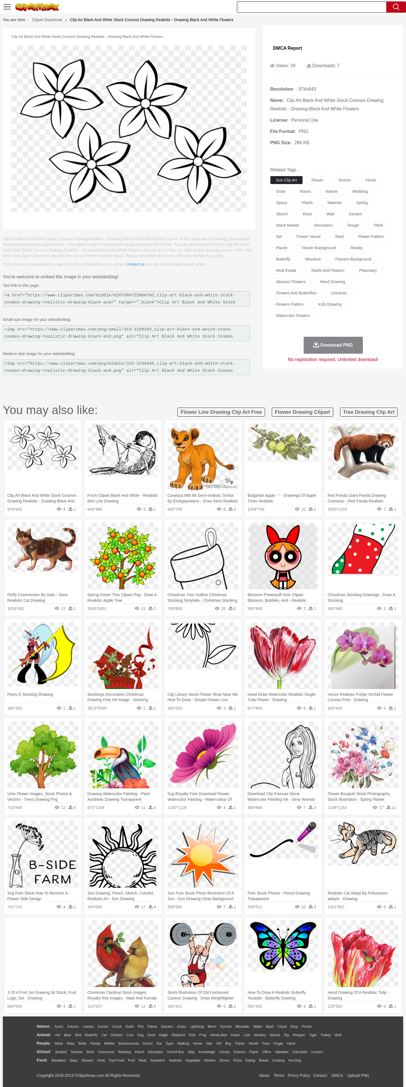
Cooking (278, 1060)
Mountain (242, 1027)
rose (307, 214)
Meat (142, 1060)
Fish (192, 1035)
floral (371, 180)
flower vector (309, 236)
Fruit (131, 1060)
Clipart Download (47, 20)
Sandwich (157, 1060)
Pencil (139, 1052)
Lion (247, 1035)
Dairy (74, 1060)
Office (266, 1052)
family (95, 1044)
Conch (117, 1027)
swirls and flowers (327, 270)
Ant (57, 1035)
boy (228, 1044)
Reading (124, 1052)
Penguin (299, 1035)
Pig (286, 1035)
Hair (209, 1044)
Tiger (313, 1035)
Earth (130, 1027)
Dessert (87, 1060)
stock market (287, 225)
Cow (130, 1035)
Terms (279, 1075)
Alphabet (281, 1052)
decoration (323, 225)
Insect (235, 1035)
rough (353, 225)
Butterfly (91, 1035)
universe (339, 293)
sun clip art (286, 180)
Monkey (260, 1035)
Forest (306, 1027)
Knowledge (206, 1052)
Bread (263, 1060)
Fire (141, 1027)
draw (280, 191)
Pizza (237, 1060)
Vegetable (192, 1060)
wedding (360, 191)
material (335, 202)
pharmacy (368, 270)
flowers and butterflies (296, 293)
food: (42, 1060)
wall (330, 214)
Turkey (326, 1035)
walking (183, 1044)
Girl (219, 1044)
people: (44, 1043)
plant (378, 225)
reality (356, 248)
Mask (59, 1044)
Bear (67, 1035)
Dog (140, 1035)
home (197, 1044)
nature (331, 191)
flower (317, 180)
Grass (181, 1027)
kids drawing (329, 304)
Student (61, 1052)
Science (239, 1052)
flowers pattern (290, 304)
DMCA (337, 1075)
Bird (78, 1035)
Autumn (73, 1027)
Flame (152, 1027)
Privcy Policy (299, 1075)
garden (355, 214)
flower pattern (371, 236)
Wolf (338, 1035)
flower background (319, 248)
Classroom (106, 1052)
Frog (202, 1035)
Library (224, 1052)
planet (281, 248)
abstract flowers (290, 281)
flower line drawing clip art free (221, 412)
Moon (212, 1027)
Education (155, 1052)
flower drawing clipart (302, 412)
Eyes (169, 1044)
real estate (286, 270)
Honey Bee (218, 1035)
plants (307, 202)
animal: (44, 1035)
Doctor (148, 1044)
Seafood (175, 1060)
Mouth (253, 1044)
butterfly (283, 259)
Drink (101, 1060)
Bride (82, 1044)
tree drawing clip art (368, 412)
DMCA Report (287, 48)
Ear (159, 1044)
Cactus (103, 1027)
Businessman (129, 1044)
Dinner (225, 1060)
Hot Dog (294, 1060)
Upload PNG (358, 1075)
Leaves (88, 1027)
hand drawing (332, 281)
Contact (320, 1075)
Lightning (197, 1027)
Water (257, 1027)
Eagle (163, 1035)
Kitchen (210, 1060)
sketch (282, 214)
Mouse (275, 1035)
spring (361, 202)
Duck (151, 1035)
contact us (135, 264)
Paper (253, 1052)
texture (344, 180)
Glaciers (167, 1027)
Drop (294, 1027)
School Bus (175, 1052)
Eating (250, 1060)
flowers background (353, 259)
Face (266, 1044)
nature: (43, 1026)
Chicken (117, 1035)
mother (109, 1044)
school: (44, 1051)
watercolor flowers (293, 315)
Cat (104, 1035)
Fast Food (116, 1060)
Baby (70, 1044)
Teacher (77, 1052)
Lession (317, 1052)
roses (305, 191)
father (240, 1044)
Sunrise (226, 1027)
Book (90, 1052)
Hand (291, 1044)
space (281, 202)
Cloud (282, 1027)
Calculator (300, 1052)
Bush (270, 1027)
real (340, 236)
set (279, 236)
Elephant (178, 1035)
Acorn (58, 1027)
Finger (278, 1044)
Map (191, 1052)
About (264, 1075)
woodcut (313, 259)
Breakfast (59, 1060)
